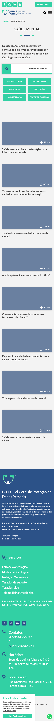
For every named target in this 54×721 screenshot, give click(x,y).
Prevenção (39, 89)
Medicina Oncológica (15, 572)
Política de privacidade (12, 538)
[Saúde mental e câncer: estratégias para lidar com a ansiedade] (27, 133)
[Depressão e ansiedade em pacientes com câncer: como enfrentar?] (27, 340)
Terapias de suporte (14, 582)
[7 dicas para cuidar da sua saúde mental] (27, 382)
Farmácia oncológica (15, 567)
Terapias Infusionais (39, 97)
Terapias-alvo (10, 587)
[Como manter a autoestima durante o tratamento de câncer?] (27, 298)
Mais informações (9, 711)
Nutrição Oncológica (15, 577)
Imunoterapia (39, 81)
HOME (6, 21)
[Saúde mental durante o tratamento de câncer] (27, 421)
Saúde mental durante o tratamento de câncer (23, 439)
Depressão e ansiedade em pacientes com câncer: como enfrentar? (25, 358)
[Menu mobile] (50, 12)
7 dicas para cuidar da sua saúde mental (24, 398)
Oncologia (14, 89)
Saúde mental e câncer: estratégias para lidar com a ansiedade (24, 151)
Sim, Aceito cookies (17, 716)
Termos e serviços (10, 535)
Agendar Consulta (43, 4)
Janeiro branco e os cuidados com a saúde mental (25, 235)
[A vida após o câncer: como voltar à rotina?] (27, 259)
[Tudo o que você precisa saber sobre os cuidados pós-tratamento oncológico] (27, 175)
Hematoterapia (14, 81)
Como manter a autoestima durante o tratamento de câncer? (23, 316)
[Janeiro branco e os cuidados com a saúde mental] (27, 217)
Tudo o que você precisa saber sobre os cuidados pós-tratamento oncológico (24, 193)
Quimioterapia (14, 97)
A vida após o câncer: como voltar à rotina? (26, 275)
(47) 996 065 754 (21, 645)
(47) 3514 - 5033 (19, 637)
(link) (37, 529)
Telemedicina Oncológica (17, 592)
